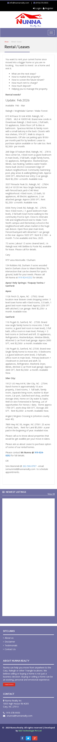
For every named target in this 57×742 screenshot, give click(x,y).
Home (7, 42)
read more (9, 684)
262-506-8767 (29, 466)
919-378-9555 (13, 712)
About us (9, 637)
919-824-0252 (25, 277)
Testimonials (11, 645)
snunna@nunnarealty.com (19, 715)
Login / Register (43, 8)
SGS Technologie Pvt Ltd (29, 730)
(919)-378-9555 (41, 3)
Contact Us (10, 649)
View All (51, 494)
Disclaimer (10, 641)
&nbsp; (28, 557)
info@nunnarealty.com (19, 3)
